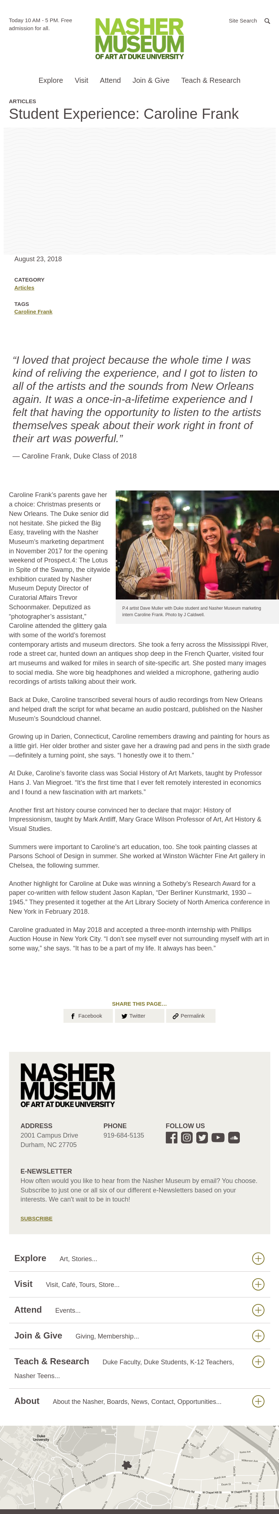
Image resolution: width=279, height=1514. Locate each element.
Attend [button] (110, 80)
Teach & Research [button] (210, 80)
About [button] (139, 1401)
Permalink (188, 1015)
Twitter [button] (132, 1015)
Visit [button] (81, 80)
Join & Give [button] (150, 80)
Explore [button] (50, 80)
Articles (24, 287)
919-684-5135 (123, 1135)
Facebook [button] (85, 1015)
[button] (249, 20)
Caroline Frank (34, 311)
